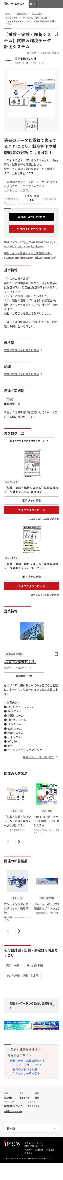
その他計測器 (35, 965)
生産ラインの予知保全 (26, 1073)
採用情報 (50, 1149)
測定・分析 (13, 965)
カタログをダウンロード (31, 229)
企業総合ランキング (13, 1111)
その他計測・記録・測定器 (22, 975)
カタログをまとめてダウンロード (29, 441)
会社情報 (39, 1149)
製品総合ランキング (13, 1105)
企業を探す (24, 1097)
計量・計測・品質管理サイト (27, 1061)
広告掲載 (28, 1153)
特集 (37, 1097)
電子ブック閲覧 (31, 500)
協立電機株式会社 (25, 58)
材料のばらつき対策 (25, 1069)
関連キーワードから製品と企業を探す (30, 1005)
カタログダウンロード (31, 510)
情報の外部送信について (33, 1146)
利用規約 (28, 1149)
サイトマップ (34, 1105)
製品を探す (9, 1097)
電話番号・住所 (24, 675)
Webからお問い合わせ (31, 217)
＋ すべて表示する (31, 197)
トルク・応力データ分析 (27, 1065)
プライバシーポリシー (34, 1143)
